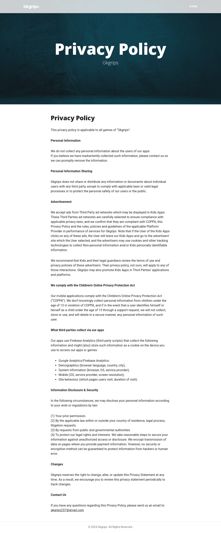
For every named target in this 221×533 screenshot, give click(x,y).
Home (193, 6)
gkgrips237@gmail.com (67, 510)
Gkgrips (31, 6)
